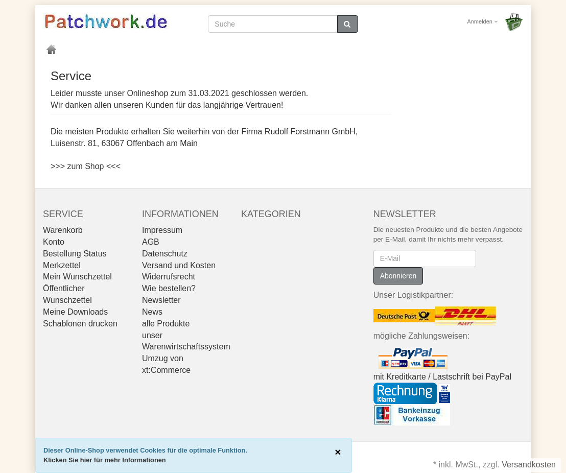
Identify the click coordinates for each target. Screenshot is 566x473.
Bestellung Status (75, 253)
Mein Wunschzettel (77, 276)
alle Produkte (166, 323)
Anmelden (482, 21)
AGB (150, 242)
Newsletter (161, 300)
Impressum (162, 230)
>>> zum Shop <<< (86, 166)
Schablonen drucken (80, 323)
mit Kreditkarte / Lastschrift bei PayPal (442, 376)
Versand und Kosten (179, 265)
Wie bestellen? (169, 288)
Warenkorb (63, 230)
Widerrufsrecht (168, 276)
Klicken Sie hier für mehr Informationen (104, 460)
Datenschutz (164, 253)
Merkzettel (62, 265)
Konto (53, 242)
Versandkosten (529, 464)
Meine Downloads (75, 312)
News (152, 312)
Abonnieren (398, 276)
